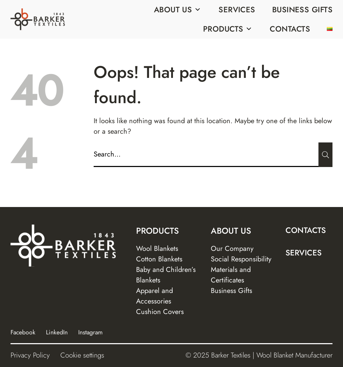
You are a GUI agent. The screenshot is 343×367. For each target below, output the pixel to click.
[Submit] (325, 154)
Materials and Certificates (231, 275)
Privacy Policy (30, 355)
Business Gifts (302, 9)
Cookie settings (82, 355)
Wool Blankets (157, 248)
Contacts (290, 28)
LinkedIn (57, 332)
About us (178, 9)
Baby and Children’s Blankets (166, 275)
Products (228, 28)
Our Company (232, 248)
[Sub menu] (197, 9)
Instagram (90, 332)
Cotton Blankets (159, 259)
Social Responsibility (241, 259)
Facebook (23, 332)
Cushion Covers (160, 312)
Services (236, 9)
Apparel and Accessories (154, 296)
